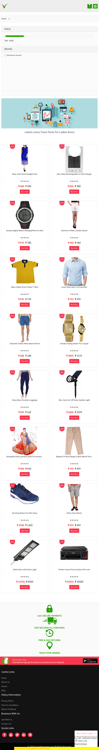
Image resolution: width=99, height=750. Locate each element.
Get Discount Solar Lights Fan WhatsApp (32, 748)
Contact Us (6, 723)
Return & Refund (8, 709)
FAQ (3, 690)
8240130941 (81, 744)
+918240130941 (89, 738)
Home (4, 678)
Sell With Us (6, 719)
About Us (5, 682)
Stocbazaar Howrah (12, 55)
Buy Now (24, 192)
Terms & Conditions (10, 705)
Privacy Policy (7, 701)
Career (4, 686)
